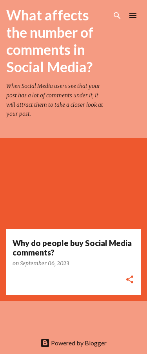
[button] (129, 280)
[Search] (117, 15)
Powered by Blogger (73, 343)
